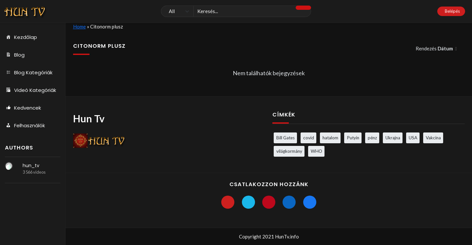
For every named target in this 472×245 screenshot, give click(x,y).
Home (79, 26)
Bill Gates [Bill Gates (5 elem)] (285, 137)
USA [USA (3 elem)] (413, 137)
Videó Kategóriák (30, 90)
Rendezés (435, 48)
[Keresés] (236, 11)
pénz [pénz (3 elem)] (372, 137)
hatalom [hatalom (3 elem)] (330, 137)
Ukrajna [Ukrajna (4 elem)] (392, 137)
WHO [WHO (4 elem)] (316, 151)
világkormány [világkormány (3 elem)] (289, 151)
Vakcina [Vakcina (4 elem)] (433, 137)
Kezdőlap (21, 37)
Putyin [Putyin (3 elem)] (353, 137)
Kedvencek (23, 108)
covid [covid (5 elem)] (308, 137)
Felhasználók (25, 125)
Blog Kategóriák (28, 72)
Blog (15, 55)
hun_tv (31, 165)
